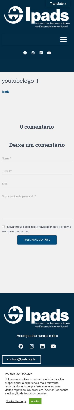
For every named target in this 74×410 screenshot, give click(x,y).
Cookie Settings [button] (16, 401)
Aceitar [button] (35, 401)
